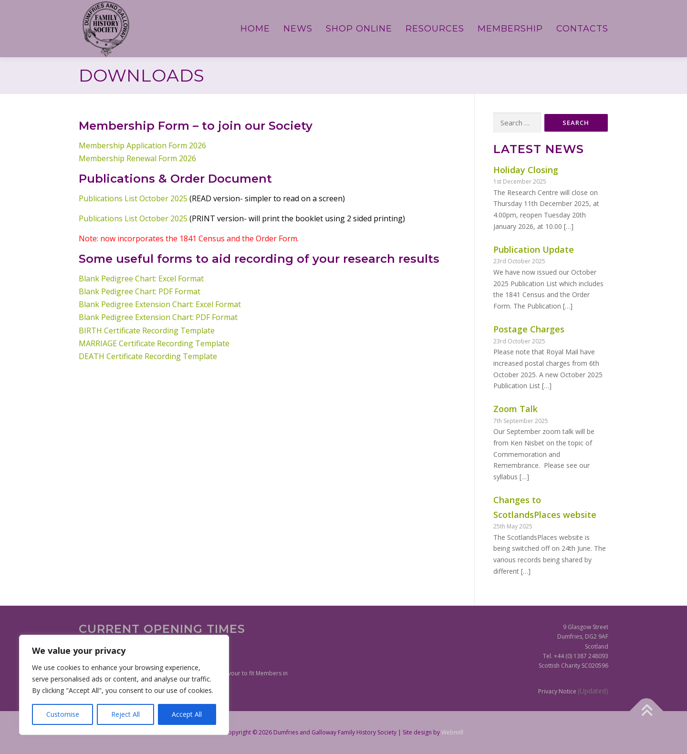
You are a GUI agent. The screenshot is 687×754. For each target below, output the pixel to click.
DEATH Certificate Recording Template (148, 356)
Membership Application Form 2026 (142, 145)
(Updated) (593, 690)
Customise (62, 714)
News (297, 28)
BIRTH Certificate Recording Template (147, 330)
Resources (435, 28)
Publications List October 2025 (133, 198)
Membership (510, 28)
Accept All (187, 714)
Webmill (452, 732)
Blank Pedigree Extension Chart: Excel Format (160, 304)
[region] (124, 685)
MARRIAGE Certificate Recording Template (154, 343)
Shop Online (359, 28)
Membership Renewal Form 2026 (137, 158)
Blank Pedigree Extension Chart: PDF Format (158, 317)
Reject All (125, 714)
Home (255, 28)
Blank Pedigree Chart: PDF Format (139, 291)
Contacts (582, 28)
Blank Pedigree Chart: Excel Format (141, 278)
